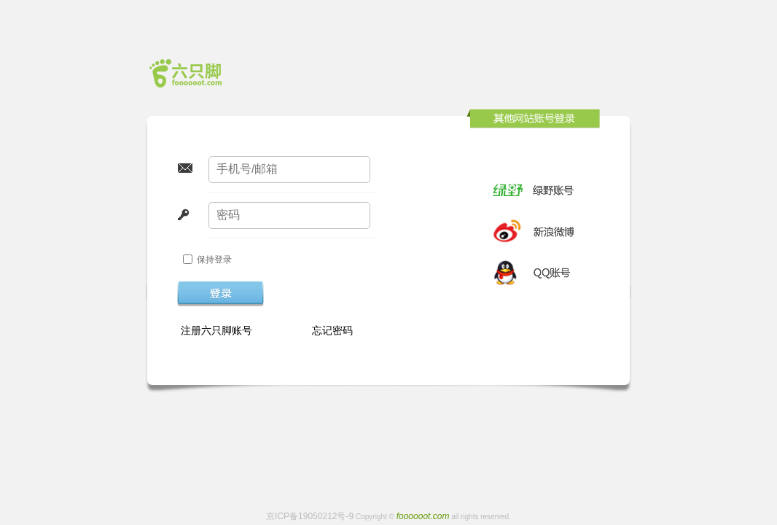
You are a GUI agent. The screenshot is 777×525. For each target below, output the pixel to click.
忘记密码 (332, 330)
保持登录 (214, 259)
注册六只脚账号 (216, 330)
